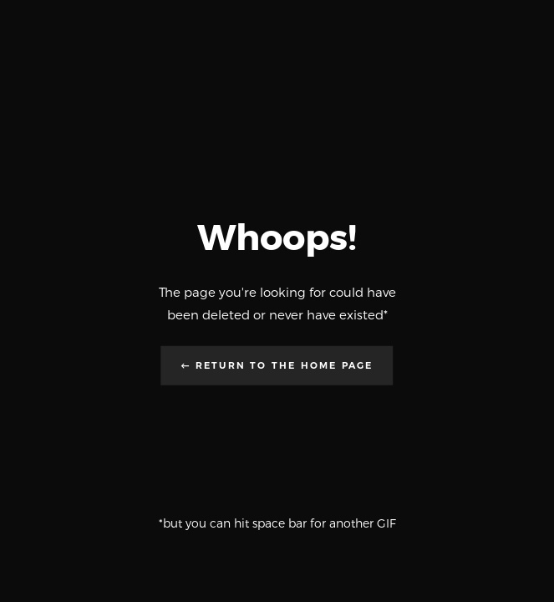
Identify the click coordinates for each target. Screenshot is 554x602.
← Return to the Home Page (277, 364)
